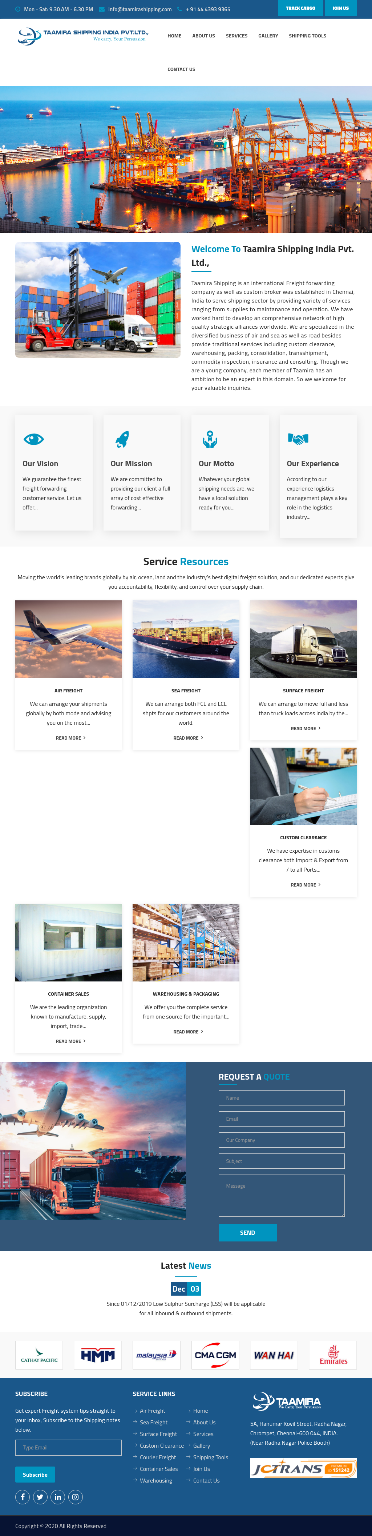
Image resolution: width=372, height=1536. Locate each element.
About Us (204, 1422)
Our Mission (131, 463)
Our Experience (313, 463)
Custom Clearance (162, 1445)
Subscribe (35, 1474)
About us (204, 35)
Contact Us (181, 69)
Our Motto (216, 463)
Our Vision (40, 463)
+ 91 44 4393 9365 (203, 9)
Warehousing (156, 1480)
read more (68, 737)
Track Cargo (300, 8)
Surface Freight (158, 1433)
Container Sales (159, 1468)
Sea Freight (153, 1422)
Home (174, 35)
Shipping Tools (307, 35)
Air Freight (152, 1410)
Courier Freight (158, 1457)
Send (247, 1232)
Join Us (341, 8)
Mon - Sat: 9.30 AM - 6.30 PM (54, 9)
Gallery (268, 35)
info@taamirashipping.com (135, 9)
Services (236, 35)
